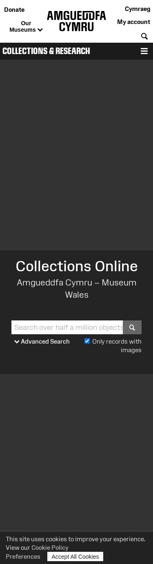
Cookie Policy (50, 547)
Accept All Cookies (75, 556)
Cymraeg (137, 8)
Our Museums (25, 27)
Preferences (23, 556)
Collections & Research (46, 51)
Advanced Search (42, 342)
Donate (14, 9)
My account (133, 21)
